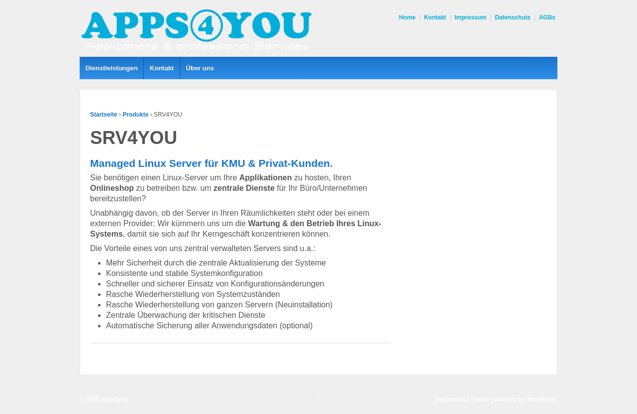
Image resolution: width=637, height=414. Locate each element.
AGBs (547, 17)
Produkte (135, 114)
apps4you (113, 399)
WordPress (541, 399)
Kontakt (435, 17)
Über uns (200, 68)
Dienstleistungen (112, 68)
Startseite (103, 114)
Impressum (471, 17)
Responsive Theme (462, 399)
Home (407, 17)
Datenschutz (512, 17)
